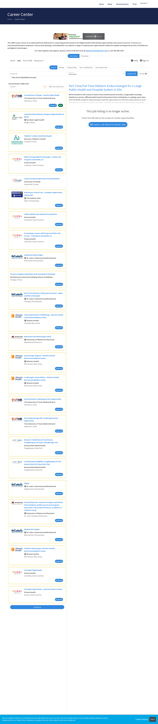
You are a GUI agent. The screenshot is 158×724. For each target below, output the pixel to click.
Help (134, 60)
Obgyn (26, 483)
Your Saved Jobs (101, 67)
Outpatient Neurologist (33, 255)
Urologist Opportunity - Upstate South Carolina (43, 589)
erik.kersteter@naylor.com (97, 51)
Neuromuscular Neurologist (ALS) (37, 336)
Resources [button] (38, 60)
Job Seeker (73, 56)
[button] (143, 73)
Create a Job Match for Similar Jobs (108, 124)
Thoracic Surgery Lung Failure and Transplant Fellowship (32, 274)
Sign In (144, 60)
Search (53, 67)
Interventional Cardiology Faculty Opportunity (42, 399)
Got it (153, 719)
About (110, 4)
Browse (61, 67)
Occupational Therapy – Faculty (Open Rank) (41, 95)
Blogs (135, 4)
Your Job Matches (86, 67)
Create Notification (57, 87)
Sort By (12, 87)
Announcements (122, 4)
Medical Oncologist (32, 529)
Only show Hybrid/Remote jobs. (24, 77)
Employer (85, 56)
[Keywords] (38, 73)
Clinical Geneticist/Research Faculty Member (42, 179)
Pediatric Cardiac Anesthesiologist (38, 136)
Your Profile (27, 60)
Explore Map (72, 67)
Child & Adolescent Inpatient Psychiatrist (40, 214)
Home (101, 4)
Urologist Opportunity (33, 570)
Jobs (19, 60)
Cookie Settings (142, 719)
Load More (37, 607)
